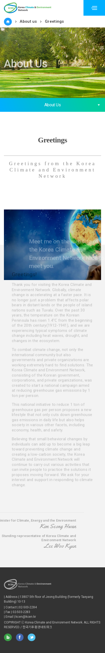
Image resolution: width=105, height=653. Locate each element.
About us (28, 21)
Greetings (54, 21)
